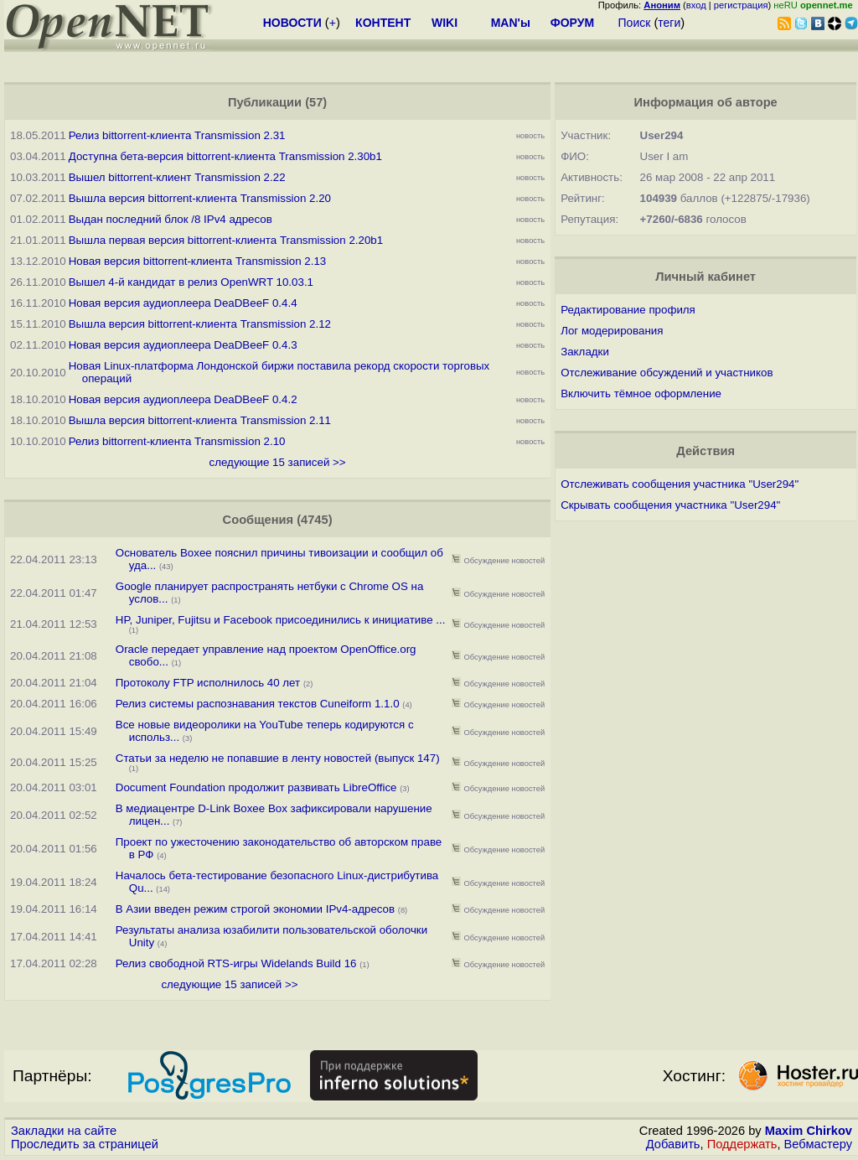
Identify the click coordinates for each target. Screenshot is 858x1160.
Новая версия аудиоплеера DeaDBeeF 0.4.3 (183, 345)
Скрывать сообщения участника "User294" (670, 505)
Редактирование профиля (628, 309)
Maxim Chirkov (808, 1130)
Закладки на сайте (63, 1130)
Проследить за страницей (84, 1144)
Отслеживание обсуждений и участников (667, 372)
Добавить (673, 1144)
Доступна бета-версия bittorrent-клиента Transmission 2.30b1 (225, 156)
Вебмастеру (818, 1144)
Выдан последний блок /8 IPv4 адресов (170, 219)
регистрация (741, 5)
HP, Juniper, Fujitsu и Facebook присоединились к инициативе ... (281, 620)
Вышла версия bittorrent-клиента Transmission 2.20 (200, 198)
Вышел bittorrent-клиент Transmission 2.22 (177, 177)
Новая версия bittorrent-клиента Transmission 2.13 (198, 261)
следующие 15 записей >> (277, 462)
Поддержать (742, 1144)
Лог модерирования (612, 330)
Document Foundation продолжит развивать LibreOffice (256, 787)
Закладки (585, 351)
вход (696, 5)
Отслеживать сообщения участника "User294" (680, 484)
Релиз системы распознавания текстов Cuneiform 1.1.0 (258, 703)
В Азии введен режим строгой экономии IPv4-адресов (255, 909)
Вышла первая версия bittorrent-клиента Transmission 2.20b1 (226, 240)
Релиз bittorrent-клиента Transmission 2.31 (177, 135)
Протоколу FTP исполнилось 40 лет (208, 682)
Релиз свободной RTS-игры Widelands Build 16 (236, 963)
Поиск (634, 22)
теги (669, 22)
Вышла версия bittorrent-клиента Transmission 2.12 (200, 324)
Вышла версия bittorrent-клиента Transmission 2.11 (200, 420)
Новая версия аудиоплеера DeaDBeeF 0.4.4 (183, 303)
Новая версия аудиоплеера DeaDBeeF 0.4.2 (183, 399)
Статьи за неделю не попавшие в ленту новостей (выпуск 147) (278, 758)
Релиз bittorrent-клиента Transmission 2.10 (177, 441)
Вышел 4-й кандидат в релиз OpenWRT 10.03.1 (191, 282)
